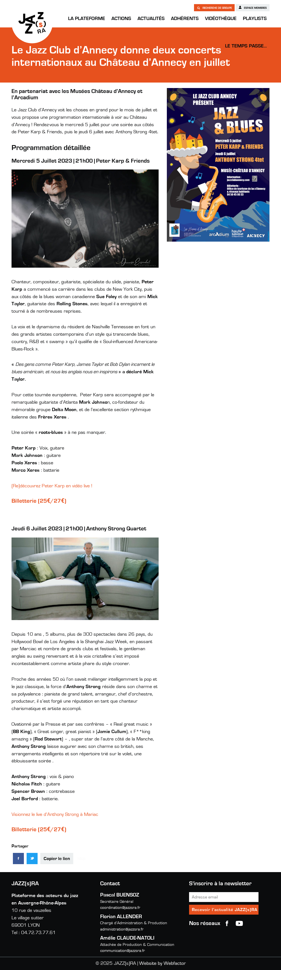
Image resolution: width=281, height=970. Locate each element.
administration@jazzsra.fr (122, 929)
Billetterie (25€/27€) (39, 501)
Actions (121, 18)
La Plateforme (86, 18)
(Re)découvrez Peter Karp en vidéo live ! (52, 485)
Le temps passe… (246, 46)
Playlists (255, 18)
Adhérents (185, 18)
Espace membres (252, 7)
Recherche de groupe (214, 7)
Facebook (226, 923)
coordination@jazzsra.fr (120, 908)
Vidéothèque (221, 18)
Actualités (151, 18)
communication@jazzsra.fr (122, 951)
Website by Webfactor (162, 963)
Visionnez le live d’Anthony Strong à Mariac (55, 814)
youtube (239, 923)
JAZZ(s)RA (32, 22)
